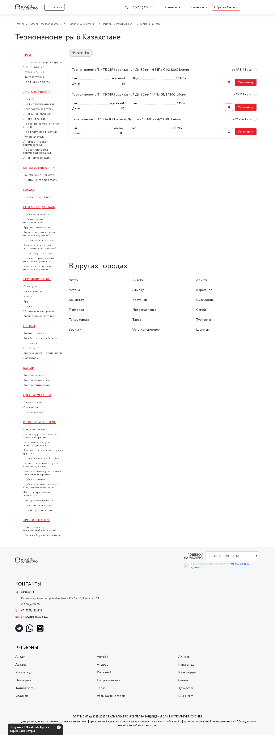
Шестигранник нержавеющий (33, 221)
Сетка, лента (31, 348)
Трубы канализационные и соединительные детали (41, 486)
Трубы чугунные (34, 72)
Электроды (30, 358)
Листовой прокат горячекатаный (35, 143)
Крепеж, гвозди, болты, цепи (42, 353)
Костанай (139, 299)
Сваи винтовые (33, 67)
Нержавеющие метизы (39, 240)
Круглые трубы (33, 77)
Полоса (28, 306)
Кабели (28, 368)
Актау (73, 280)
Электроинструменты (38, 500)
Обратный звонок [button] (226, 7)
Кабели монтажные (36, 380)
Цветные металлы (37, 395)
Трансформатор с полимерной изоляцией (39, 529)
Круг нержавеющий (36, 227)
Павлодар (76, 309)
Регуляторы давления (37, 510)
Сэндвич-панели (34, 429)
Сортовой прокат (37, 279)
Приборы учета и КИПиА (41, 458)
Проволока (31, 343)
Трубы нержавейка (36, 214)
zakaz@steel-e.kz (31, 617)
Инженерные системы (39, 422)
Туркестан (204, 319)
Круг (26, 301)
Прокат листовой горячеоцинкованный (38, 151)
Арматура (30, 286)
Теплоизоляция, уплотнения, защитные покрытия (42, 473)
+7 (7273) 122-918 (142, 7)
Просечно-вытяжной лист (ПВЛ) (41, 125)
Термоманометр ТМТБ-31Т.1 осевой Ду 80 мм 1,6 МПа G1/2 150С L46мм (126, 119)
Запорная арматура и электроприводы (37, 444)
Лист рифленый (34, 118)
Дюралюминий (33, 412)
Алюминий (30, 407)
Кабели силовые (34, 375)
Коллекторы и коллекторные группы (43, 452)
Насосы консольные (37, 197)
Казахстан (197, 7)
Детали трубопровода (38, 253)
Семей (201, 309)
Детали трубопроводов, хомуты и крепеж (39, 436)
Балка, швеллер (33, 291)
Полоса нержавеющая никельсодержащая (38, 260)
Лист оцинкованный (37, 114)
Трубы (27, 55)
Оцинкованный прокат (38, 311)
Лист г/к (28, 99)
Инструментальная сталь (40, 180)
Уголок (28, 296)
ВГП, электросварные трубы (42, 62)
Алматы (202, 280)
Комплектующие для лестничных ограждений (39, 247)
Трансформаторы (36, 520)
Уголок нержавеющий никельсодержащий (38, 268)
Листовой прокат (37, 92)
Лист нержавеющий (37, 157)
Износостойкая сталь (38, 109)
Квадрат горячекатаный (39, 316)
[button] (229, 82)
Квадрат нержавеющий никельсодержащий (39, 234)
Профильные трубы (36, 82)
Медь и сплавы (33, 402)
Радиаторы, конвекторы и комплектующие (40, 465)
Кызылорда (205, 299)
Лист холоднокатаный (38, 104)
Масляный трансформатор (41, 535)
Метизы (29, 326)
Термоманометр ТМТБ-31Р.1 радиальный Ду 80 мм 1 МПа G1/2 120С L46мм (129, 94)
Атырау (138, 290)
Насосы (29, 190)
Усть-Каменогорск (146, 329)
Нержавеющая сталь (39, 207)
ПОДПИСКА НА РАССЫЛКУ (193, 556)
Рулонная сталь (33, 136)
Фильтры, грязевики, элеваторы (36, 494)
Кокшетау (76, 299)
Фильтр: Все (80, 53)
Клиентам (171, 7)
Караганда (204, 290)
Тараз (136, 319)
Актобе (138, 280)
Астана (74, 290)
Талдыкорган (79, 319)
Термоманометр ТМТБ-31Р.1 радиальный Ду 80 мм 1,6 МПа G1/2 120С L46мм (130, 69)
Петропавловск (144, 309)
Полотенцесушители (37, 505)
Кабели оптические (37, 385)
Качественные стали (39, 168)
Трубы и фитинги (34, 479)
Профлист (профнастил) (40, 131)
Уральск (75, 329)
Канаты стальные (34, 333)
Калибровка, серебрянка (40, 338)
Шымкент (203, 329)
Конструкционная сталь (39, 175)
